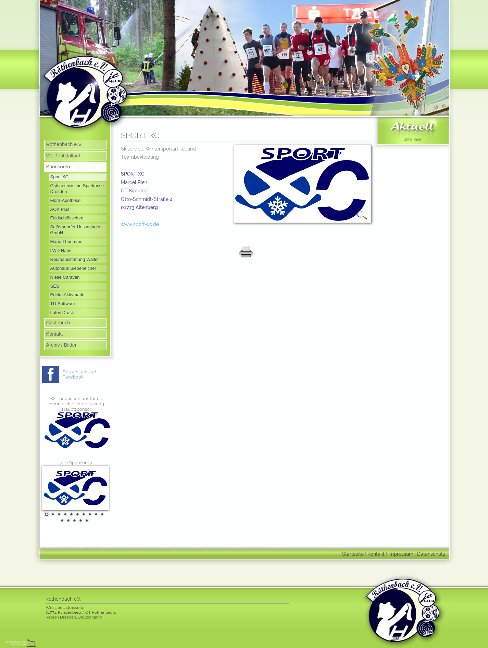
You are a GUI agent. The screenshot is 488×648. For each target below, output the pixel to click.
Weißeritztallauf (63, 155)
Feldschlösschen (67, 217)
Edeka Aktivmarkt (67, 294)
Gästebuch (58, 322)
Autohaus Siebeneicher (73, 268)
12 (67, 520)
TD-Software (62, 303)
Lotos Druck (62, 312)
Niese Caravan (65, 277)
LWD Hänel (61, 250)
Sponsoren (58, 166)
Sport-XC (59, 176)
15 (86, 520)
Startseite (353, 554)
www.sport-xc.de (140, 224)
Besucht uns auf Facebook (79, 374)
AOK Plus (60, 209)
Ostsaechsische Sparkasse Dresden (77, 188)
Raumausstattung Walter (74, 259)
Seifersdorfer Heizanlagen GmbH (76, 229)
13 (74, 520)
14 (80, 520)
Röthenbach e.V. (64, 144)
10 (101, 514)
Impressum (400, 554)
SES (54, 286)
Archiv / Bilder (61, 345)
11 (61, 520)
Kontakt (54, 334)
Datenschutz (431, 554)
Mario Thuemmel (67, 241)
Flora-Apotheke (65, 200)
